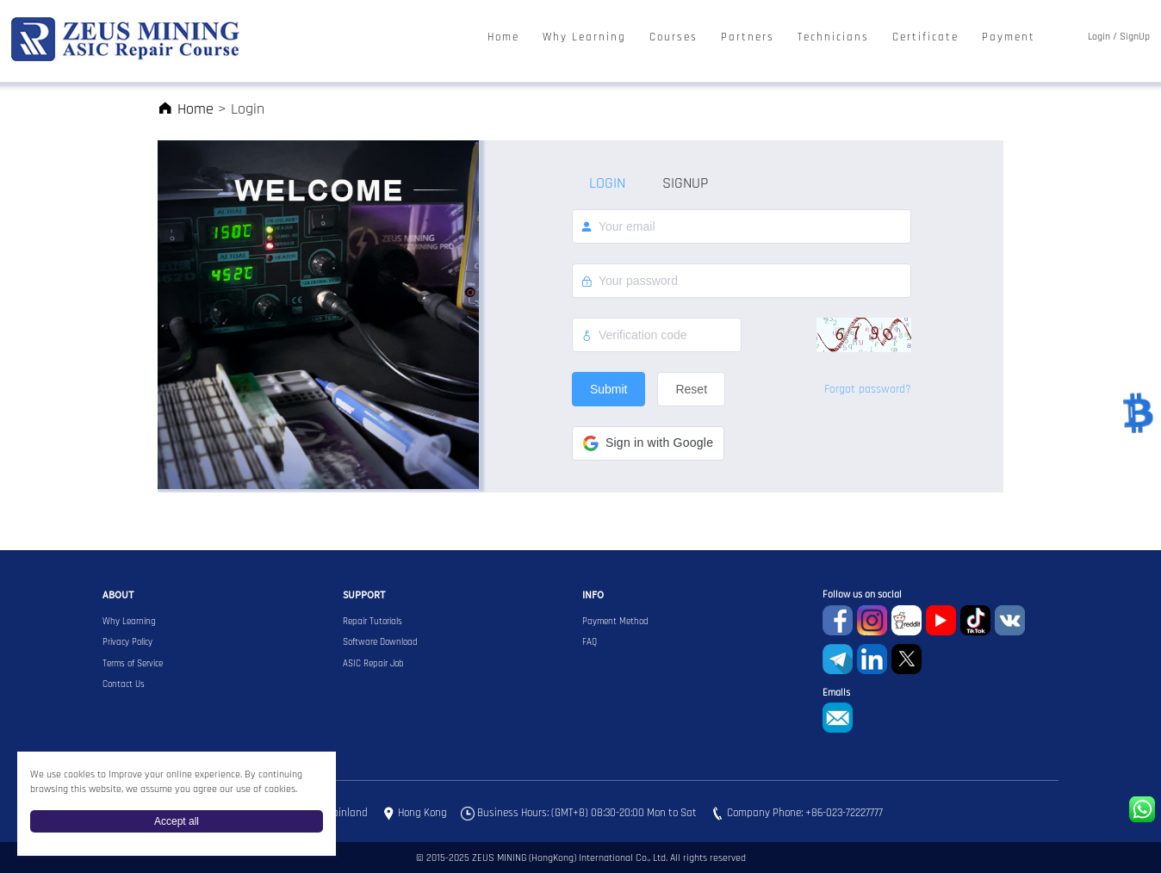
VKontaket (1010, 620)
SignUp (1135, 37)
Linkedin (872, 659)
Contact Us (123, 684)
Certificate (925, 37)
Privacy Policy (127, 642)
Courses (673, 37)
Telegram (838, 659)
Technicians (833, 37)
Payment (1008, 37)
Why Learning (584, 37)
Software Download (380, 642)
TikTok (975, 620)
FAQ (589, 642)
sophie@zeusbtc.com (838, 718)
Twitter (906, 659)
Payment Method (615, 622)
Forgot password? (867, 389)
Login (1099, 37)
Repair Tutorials (372, 622)
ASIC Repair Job (373, 664)
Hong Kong (422, 813)
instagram (872, 620)
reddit (906, 620)
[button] (648, 443)
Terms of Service (132, 664)
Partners (747, 37)
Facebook (838, 620)
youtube (941, 620)
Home (503, 37)
